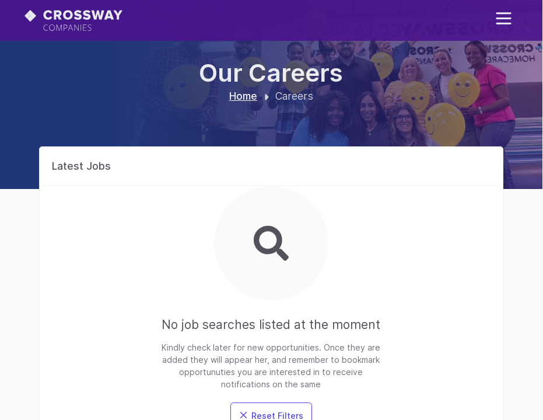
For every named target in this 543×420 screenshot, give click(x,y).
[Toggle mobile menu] (503, 18)
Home (243, 96)
